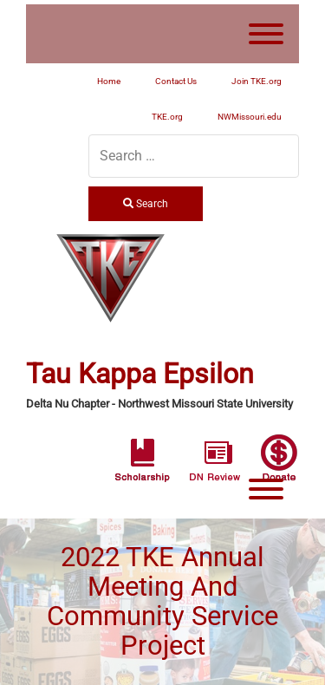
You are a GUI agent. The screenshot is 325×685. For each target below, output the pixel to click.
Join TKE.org (256, 81)
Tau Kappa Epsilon (140, 374)
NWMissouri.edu (250, 116)
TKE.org (167, 116)
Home (108, 81)
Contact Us (176, 81)
